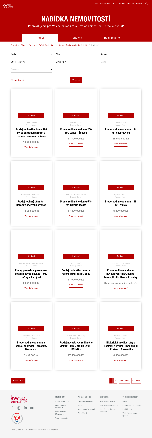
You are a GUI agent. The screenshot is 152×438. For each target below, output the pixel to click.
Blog (115, 3)
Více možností (17, 80)
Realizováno (112, 37)
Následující (124, 381)
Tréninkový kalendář (85, 401)
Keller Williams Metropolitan (60, 413)
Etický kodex (127, 409)
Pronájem (76, 37)
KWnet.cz (81, 405)
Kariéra (122, 3)
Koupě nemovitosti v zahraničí (107, 410)
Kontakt (139, 3)
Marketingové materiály (86, 409)
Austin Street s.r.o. (62, 401)
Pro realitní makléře (107, 401)
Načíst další (18, 380)
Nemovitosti (105, 3)
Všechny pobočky (61, 418)
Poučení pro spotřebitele (132, 405)
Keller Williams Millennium (60, 406)
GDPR (125, 401)
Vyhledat (76, 80)
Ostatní (130, 3)
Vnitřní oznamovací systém (130, 414)
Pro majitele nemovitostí (109, 405)
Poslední (136, 381)
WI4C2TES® (82, 413)
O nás (95, 3)
